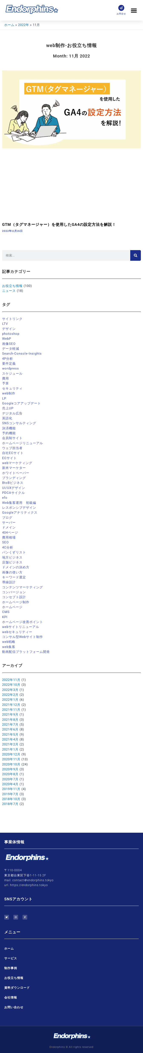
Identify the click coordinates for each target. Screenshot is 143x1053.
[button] (134, 10)
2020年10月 (11, 764)
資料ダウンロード (17, 987)
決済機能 (9, 428)
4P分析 (7, 359)
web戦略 (8, 642)
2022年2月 (10, 695)
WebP (6, 339)
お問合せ (121, 14)
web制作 (8, 393)
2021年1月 (10, 749)
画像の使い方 (12, 572)
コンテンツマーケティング (22, 587)
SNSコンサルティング (19, 423)
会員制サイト (12, 438)
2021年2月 (10, 744)
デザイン (9, 329)
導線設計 (9, 582)
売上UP (7, 408)
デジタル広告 (12, 413)
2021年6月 (10, 729)
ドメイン (9, 527)
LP (4, 398)
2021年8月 (10, 720)
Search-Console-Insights (22, 353)
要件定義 (9, 363)
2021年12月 (11, 705)
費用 (5, 378)
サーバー (9, 522)
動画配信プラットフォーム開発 (26, 652)
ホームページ (12, 607)
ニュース (9, 291)
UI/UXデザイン (13, 488)
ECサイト (9, 458)
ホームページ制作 (15, 602)
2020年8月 (10, 774)
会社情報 (10, 997)
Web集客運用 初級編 (19, 503)
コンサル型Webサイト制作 (22, 637)
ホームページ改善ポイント (22, 622)
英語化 (7, 418)
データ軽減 (10, 349)
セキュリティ (12, 388)
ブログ (7, 518)
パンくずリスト (14, 552)
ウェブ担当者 (12, 448)
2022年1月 (10, 700)
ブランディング (14, 478)
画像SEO (9, 344)
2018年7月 (10, 804)
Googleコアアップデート (21, 403)
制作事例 (10, 968)
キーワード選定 (14, 577)
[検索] (135, 255)
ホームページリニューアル (22, 443)
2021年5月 (10, 734)
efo (4, 498)
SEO (5, 542)
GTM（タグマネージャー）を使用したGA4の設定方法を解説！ (59, 224)
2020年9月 (10, 769)
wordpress (10, 368)
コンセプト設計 (14, 597)
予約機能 (9, 433)
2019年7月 (10, 794)
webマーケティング (17, 463)
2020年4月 (10, 784)
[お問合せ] (121, 7)
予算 (5, 383)
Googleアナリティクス (19, 512)
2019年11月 (11, 789)
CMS (6, 612)
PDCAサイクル (13, 493)
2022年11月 (11, 680)
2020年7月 (10, 779)
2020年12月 (11, 754)
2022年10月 (11, 685)
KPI (4, 617)
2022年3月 (10, 690)
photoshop (10, 334)
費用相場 (9, 537)
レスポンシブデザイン (19, 508)
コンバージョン (14, 592)
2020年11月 (11, 759)
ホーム (9, 948)
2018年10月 (11, 799)
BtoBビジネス (12, 483)
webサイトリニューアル (20, 627)
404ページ (10, 532)
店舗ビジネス (12, 562)
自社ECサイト (13, 453)
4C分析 (7, 547)
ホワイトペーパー (15, 473)
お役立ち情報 (12, 286)
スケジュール (12, 373)
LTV (5, 324)
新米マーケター (14, 468)
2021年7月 (10, 724)
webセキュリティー (17, 632)
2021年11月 (11, 710)
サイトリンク (12, 319)
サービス (10, 958)
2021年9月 (10, 714)
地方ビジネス (12, 557)
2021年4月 (10, 739)
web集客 (8, 647)
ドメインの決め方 (15, 567)
